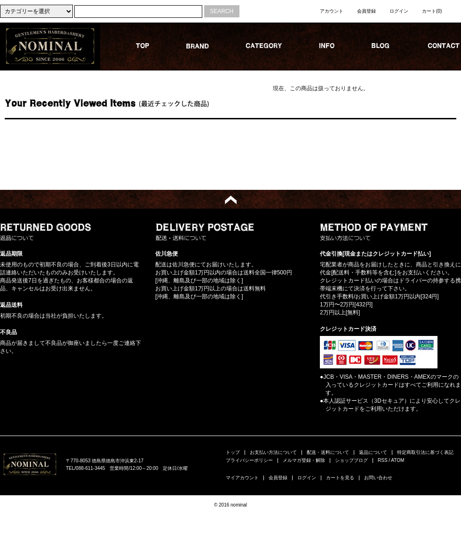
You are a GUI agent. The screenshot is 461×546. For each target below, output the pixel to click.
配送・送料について (328, 452)
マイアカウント (242, 477)
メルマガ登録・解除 (304, 460)
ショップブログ (351, 460)
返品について (373, 452)
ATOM (397, 460)
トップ (233, 452)
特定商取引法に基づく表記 (425, 452)
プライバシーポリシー (249, 460)
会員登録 (366, 11)
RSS (383, 460)
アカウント (331, 11)
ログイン (398, 11)
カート (432, 11)
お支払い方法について (273, 452)
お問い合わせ (378, 477)
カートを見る (340, 477)
